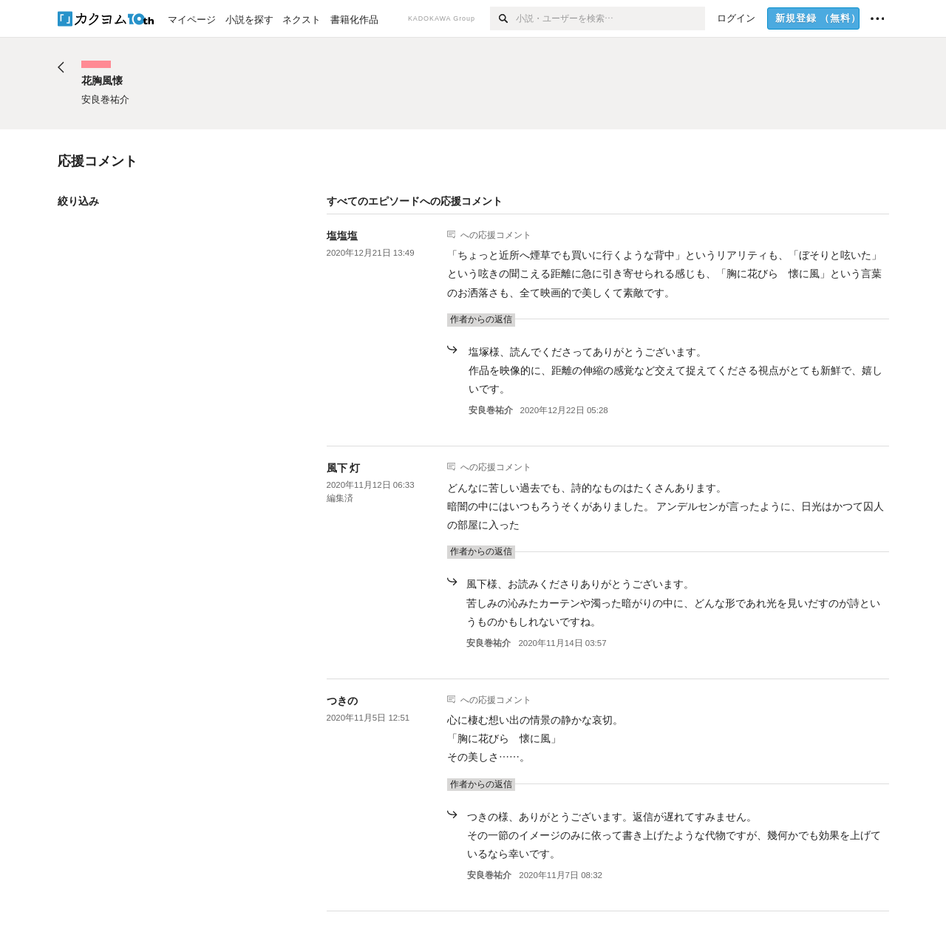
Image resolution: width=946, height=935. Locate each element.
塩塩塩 (342, 236)
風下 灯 (344, 468)
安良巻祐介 (491, 410)
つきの (342, 701)
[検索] (503, 18)
